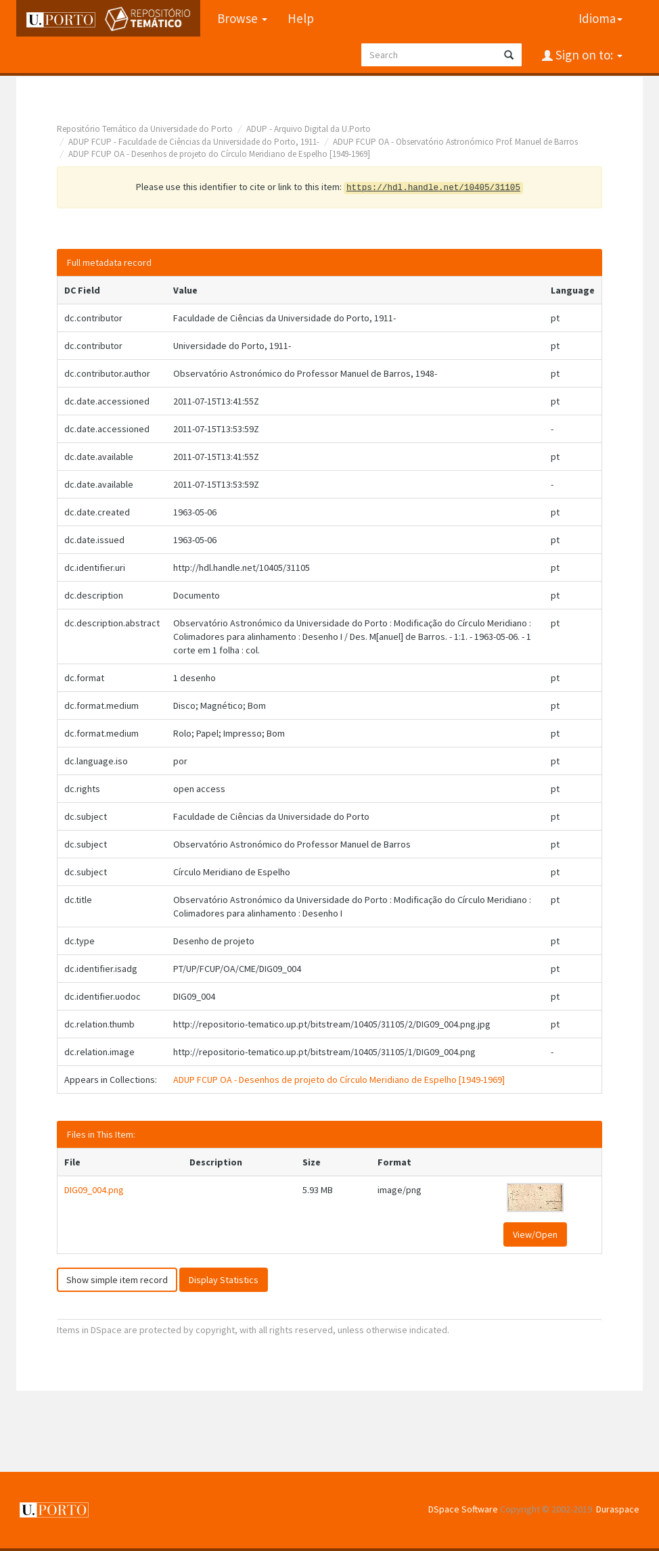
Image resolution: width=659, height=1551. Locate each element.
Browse (242, 18)
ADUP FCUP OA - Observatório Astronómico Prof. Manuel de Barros (455, 141)
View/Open (535, 1234)
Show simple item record (117, 1280)
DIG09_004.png (94, 1190)
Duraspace (617, 1509)
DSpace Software (463, 1509)
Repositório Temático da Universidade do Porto (145, 129)
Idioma (600, 18)
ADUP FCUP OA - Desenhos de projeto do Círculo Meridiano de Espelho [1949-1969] (219, 154)
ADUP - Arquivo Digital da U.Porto (308, 129)
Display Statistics (223, 1280)
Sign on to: (587, 55)
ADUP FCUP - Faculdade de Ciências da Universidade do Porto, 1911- (193, 141)
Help (301, 18)
